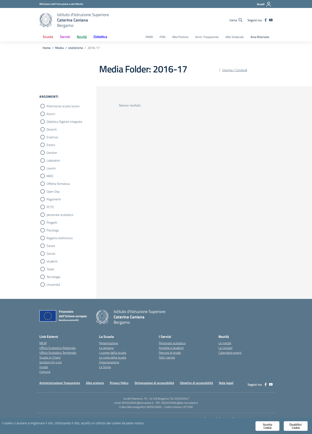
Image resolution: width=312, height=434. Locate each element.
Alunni (51, 113)
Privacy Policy (119, 382)
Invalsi (43, 367)
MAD (50, 176)
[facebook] (265, 20)
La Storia (105, 367)
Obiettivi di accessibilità (196, 382)
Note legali (226, 382)
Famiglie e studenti (171, 347)
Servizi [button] (65, 36)
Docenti (52, 129)
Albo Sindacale (234, 37)
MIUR (43, 343)
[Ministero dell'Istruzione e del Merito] (61, 4)
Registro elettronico (60, 238)
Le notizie (224, 343)
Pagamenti (54, 199)
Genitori (52, 152)
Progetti (52, 222)
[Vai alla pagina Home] (47, 47)
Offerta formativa (58, 183)
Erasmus (52, 137)
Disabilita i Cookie (295, 426)
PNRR (149, 37)
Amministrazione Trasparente (59, 382)
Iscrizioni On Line (50, 362)
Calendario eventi (230, 352)
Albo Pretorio (180, 37)
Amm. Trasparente (207, 37)
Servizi (51, 253)
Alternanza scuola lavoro (63, 106)
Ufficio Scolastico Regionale (57, 347)
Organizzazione (109, 362)
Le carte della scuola (112, 357)
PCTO (50, 207)
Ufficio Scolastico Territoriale (57, 352)
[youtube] (271, 20)
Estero (51, 144)
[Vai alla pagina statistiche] (75, 47)
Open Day (53, 191)
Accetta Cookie (267, 426)
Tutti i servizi (167, 357)
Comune (44, 371)
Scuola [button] (48, 36)
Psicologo (53, 230)
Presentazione (108, 343)
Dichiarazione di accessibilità (154, 382)
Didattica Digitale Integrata (64, 121)
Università (53, 284)
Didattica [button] (100, 36)
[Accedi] (264, 4)
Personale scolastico (172, 343)
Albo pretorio (95, 382)
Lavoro (51, 168)
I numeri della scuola (112, 352)
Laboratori (53, 160)
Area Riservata (260, 37)
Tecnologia (53, 276)
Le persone (106, 347)
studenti (52, 261)
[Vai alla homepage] (45, 20)
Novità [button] (82, 36)
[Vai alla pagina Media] (59, 47)
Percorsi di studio (170, 352)
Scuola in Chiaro (49, 357)
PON (162, 37)
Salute (51, 245)
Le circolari (225, 347)
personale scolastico (60, 214)
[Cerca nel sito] (236, 20)
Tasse (50, 269)
